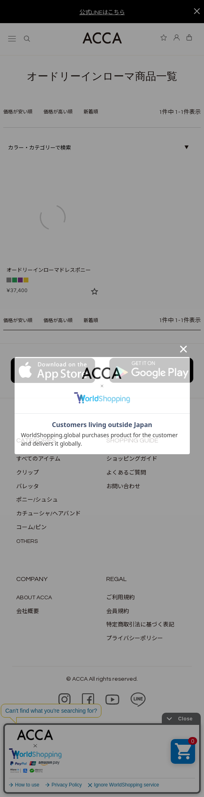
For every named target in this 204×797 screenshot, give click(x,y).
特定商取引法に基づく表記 (140, 625)
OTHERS (27, 541)
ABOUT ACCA (34, 597)
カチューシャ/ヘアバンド (48, 514)
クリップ (27, 473)
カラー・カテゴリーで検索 (39, 148)
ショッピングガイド (131, 459)
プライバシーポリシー (134, 638)
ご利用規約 (120, 597)
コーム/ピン (31, 527)
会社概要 (27, 611)
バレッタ (27, 486)
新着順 (91, 112)
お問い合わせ (123, 486)
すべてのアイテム (38, 459)
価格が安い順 (17, 112)
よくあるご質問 (126, 473)
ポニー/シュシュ (37, 500)
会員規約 (117, 611)
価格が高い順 (58, 112)
